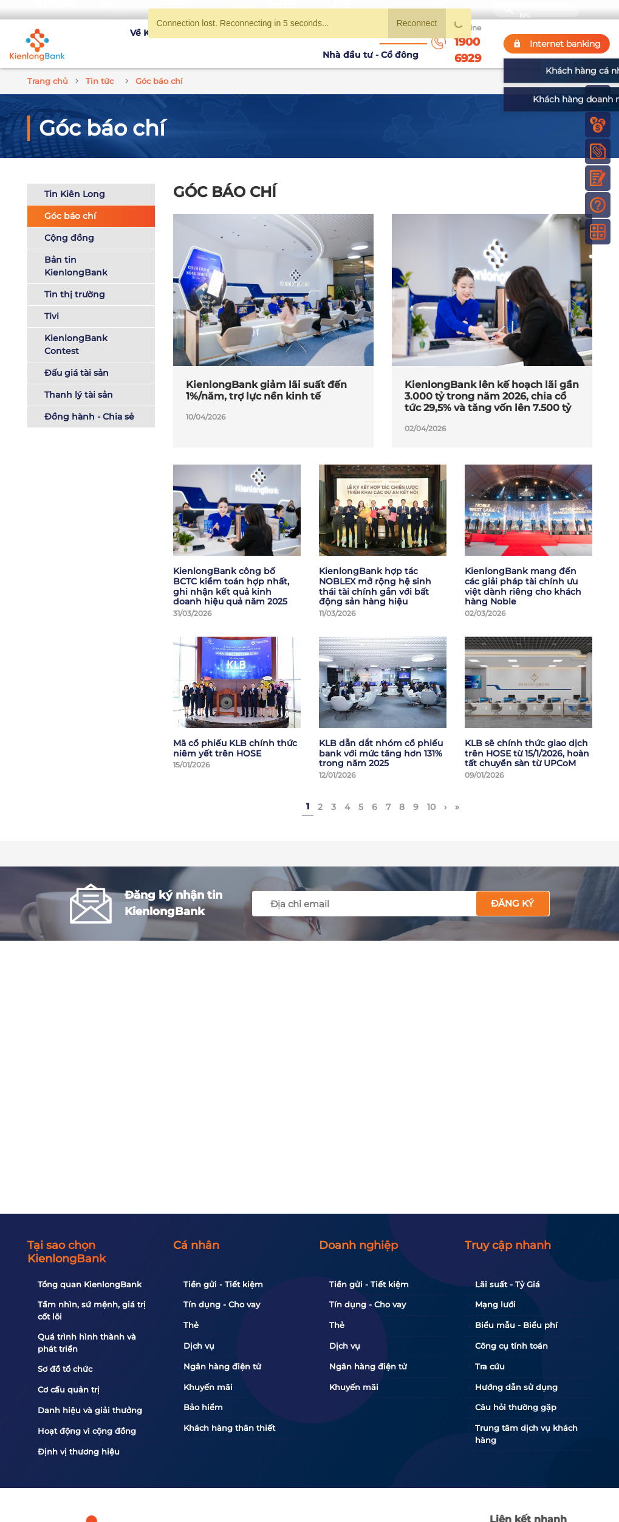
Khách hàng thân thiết (229, 1428)
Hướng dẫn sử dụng (516, 1387)
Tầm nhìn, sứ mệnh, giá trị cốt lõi (92, 1310)
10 (431, 792)
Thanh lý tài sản (78, 380)
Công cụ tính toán (511, 1346)
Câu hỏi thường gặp (515, 1407)
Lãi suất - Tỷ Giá (507, 1284)
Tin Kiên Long (74, 179)
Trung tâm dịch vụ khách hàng (526, 1434)
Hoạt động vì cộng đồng (87, 1431)
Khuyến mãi (208, 1387)
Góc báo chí (70, 201)
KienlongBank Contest (76, 330)
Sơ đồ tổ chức (65, 1369)
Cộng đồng (69, 223)
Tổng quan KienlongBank (90, 1284)
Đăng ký (512, 889)
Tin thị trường (74, 279)
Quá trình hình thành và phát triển (87, 1343)
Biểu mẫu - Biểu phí (516, 1325)
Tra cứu (490, 1366)
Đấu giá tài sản (76, 358)
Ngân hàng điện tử (222, 1366)
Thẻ (191, 1325)
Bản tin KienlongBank (76, 251)
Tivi (51, 301)
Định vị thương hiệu (79, 1451)
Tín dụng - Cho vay (221, 1304)
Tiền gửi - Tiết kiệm (223, 1284)
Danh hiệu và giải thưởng (90, 1410)
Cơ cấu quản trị (69, 1389)
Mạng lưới (495, 1304)
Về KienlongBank (110, 36)
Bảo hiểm (203, 1407)
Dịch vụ (198, 1346)
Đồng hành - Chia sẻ (89, 401)
